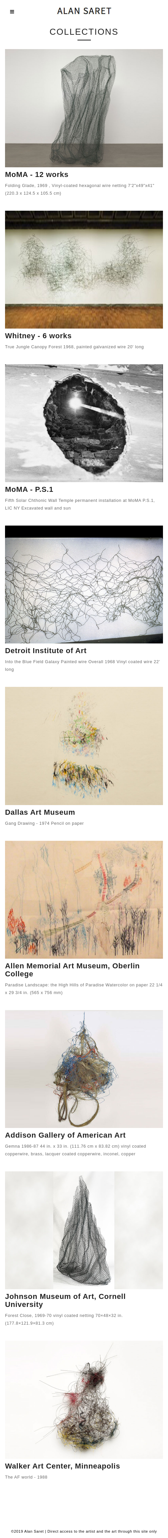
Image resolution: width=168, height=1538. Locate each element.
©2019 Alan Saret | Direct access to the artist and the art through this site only (84, 1531)
